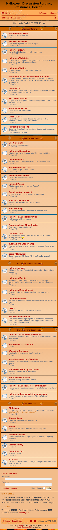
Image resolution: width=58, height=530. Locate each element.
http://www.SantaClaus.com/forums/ (22, 412)
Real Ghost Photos (18, 98)
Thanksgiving (15, 418)
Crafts (12, 308)
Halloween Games (17, 298)
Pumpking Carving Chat (20, 192)
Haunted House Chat (19, 176)
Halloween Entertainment (21, 290)
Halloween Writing (17, 68)
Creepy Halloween (17, 254)
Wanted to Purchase (18, 351)
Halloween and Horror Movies (23, 217)
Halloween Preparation (29, 138)
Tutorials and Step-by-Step (21, 244)
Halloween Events (17, 278)
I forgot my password (9, 488)
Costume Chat (15, 143)
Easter (12, 426)
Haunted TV (14, 88)
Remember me (38, 488)
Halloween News (17, 50)
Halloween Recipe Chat (20, 167)
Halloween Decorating (19, 151)
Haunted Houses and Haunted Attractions (29, 76)
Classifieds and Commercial (29, 330)
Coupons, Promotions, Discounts (25, 334)
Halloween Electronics (19, 316)
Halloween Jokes (17, 268)
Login (4, 473)
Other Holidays (29, 404)
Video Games (15, 117)
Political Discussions (19, 127)
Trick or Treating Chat (19, 200)
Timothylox (24, 513)
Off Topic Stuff (16, 233)
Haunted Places (16, 184)
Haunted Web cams (18, 108)
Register (13, 473)
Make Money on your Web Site (23, 359)
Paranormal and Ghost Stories (23, 225)
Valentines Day (16, 445)
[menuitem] (8, 13)
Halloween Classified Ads (21, 344)
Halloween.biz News (18, 33)
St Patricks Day (16, 451)
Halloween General (29, 29)
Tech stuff (13, 459)
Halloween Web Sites (19, 58)
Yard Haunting (15, 208)
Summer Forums (17, 434)
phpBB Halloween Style (25, 527)
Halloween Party (16, 159)
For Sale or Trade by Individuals (24, 369)
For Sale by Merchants (19, 377)
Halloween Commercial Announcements (28, 394)
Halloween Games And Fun (29, 264)
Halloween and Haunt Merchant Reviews (28, 386)
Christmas (14, 408)
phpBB (21, 525)
